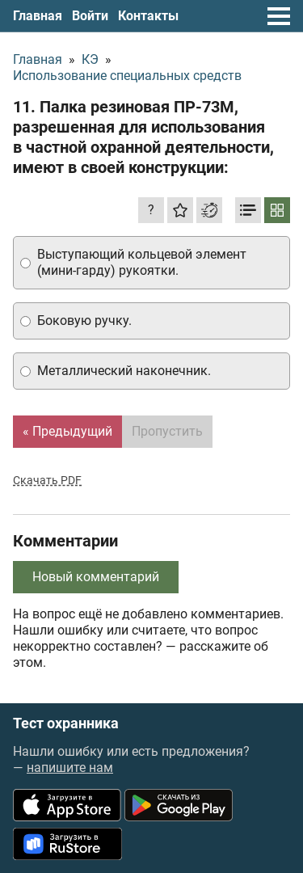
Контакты (148, 15)
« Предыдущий (67, 431)
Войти (90, 15)
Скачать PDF (47, 480)
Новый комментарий (95, 576)
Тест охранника (66, 723)
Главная (37, 15)
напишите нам (70, 767)
